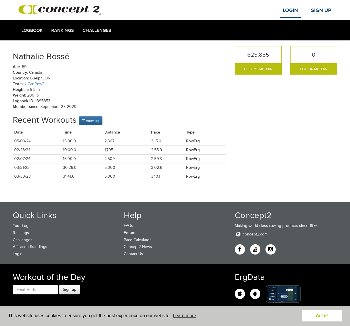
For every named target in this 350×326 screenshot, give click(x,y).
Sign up (69, 289)
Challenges (97, 30)
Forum (129, 233)
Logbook (32, 30)
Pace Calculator (137, 240)
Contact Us (133, 254)
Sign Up (321, 10)
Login (290, 10)
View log (90, 121)
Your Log (20, 226)
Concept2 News (138, 247)
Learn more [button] (184, 315)
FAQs (128, 226)
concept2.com (251, 234)
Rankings (62, 30)
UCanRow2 (34, 84)
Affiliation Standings (30, 247)
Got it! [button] (322, 315)
